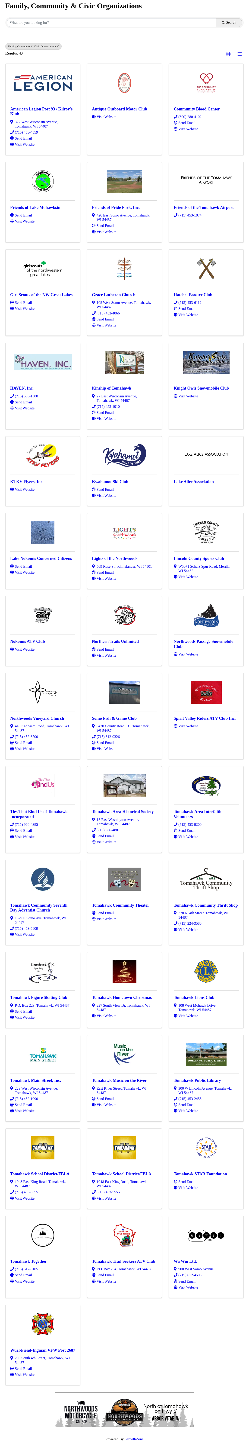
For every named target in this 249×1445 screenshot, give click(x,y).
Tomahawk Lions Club (194, 997)
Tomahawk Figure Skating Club (38, 997)
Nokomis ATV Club (27, 641)
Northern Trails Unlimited (115, 641)
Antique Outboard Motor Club (119, 109)
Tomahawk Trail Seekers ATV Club (123, 1261)
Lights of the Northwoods (114, 558)
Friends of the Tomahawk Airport (204, 207)
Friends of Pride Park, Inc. (116, 207)
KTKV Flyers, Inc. (27, 481)
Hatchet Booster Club (193, 295)
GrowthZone (134, 1439)
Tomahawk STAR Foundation (200, 1174)
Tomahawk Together (28, 1261)
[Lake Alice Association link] (206, 454)
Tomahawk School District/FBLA (39, 1174)
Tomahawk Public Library (197, 1080)
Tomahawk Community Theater (120, 905)
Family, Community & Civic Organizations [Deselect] (33, 46)
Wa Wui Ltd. (185, 1261)
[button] (228, 54)
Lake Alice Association (194, 481)
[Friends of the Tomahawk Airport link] (206, 180)
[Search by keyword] (111, 22)
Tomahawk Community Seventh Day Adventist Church (38, 908)
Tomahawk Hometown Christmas (122, 997)
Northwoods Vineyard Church (37, 718)
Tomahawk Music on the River (119, 1080)
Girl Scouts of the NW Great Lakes (41, 295)
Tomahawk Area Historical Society (123, 811)
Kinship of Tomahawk (111, 388)
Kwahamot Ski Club (110, 481)
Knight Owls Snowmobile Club (201, 388)
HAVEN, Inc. (22, 388)
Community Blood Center (197, 109)
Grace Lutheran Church (114, 295)
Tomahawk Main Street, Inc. (35, 1080)
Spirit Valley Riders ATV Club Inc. (205, 718)
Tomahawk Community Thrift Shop (206, 905)
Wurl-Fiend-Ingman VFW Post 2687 (42, 1350)
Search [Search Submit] (229, 22)
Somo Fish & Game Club (114, 718)
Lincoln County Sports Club (199, 558)
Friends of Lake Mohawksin (35, 207)
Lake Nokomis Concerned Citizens (41, 558)
